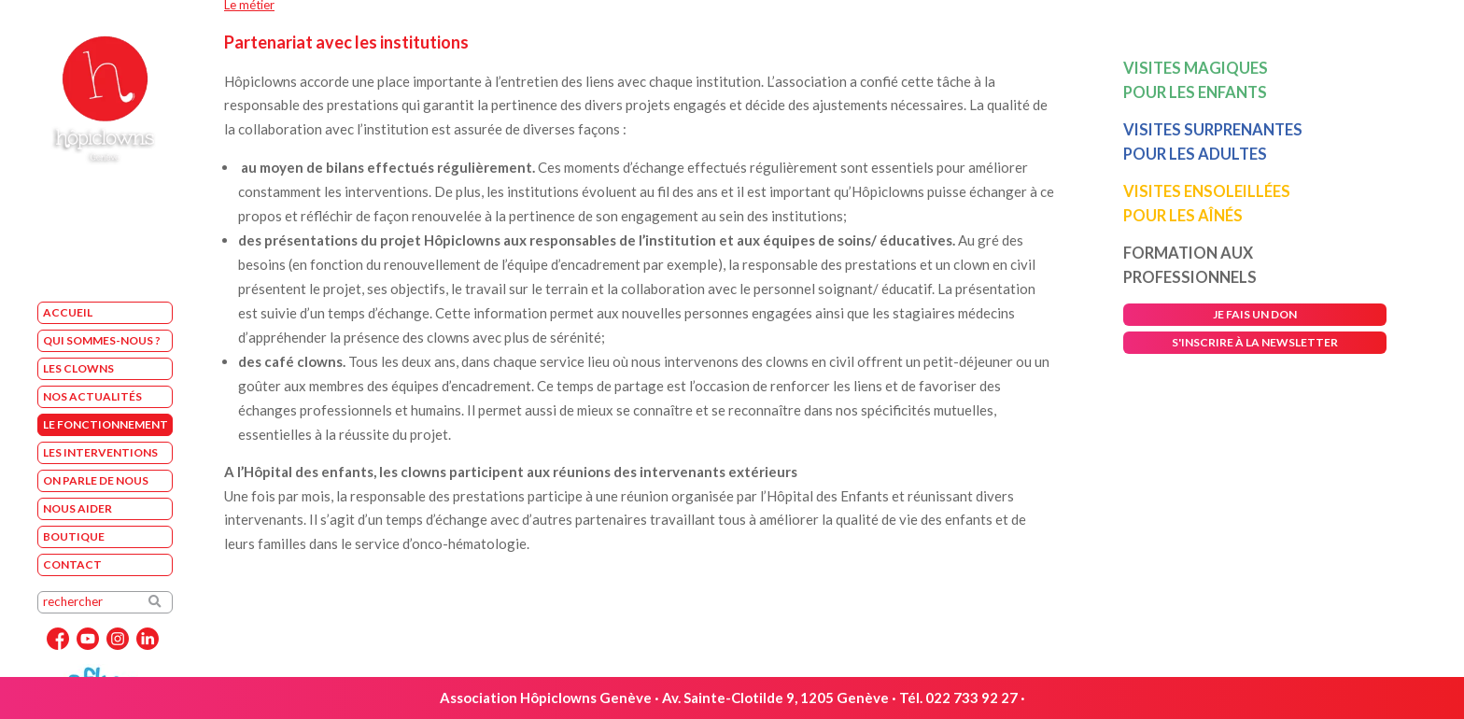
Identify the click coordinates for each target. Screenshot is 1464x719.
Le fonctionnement (105, 424)
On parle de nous (95, 480)
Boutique (74, 536)
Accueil (67, 312)
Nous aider (77, 508)
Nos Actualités (92, 396)
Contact (72, 564)
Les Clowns (78, 368)
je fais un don (1255, 314)
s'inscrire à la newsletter (1255, 342)
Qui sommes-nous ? (102, 340)
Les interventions (100, 452)
